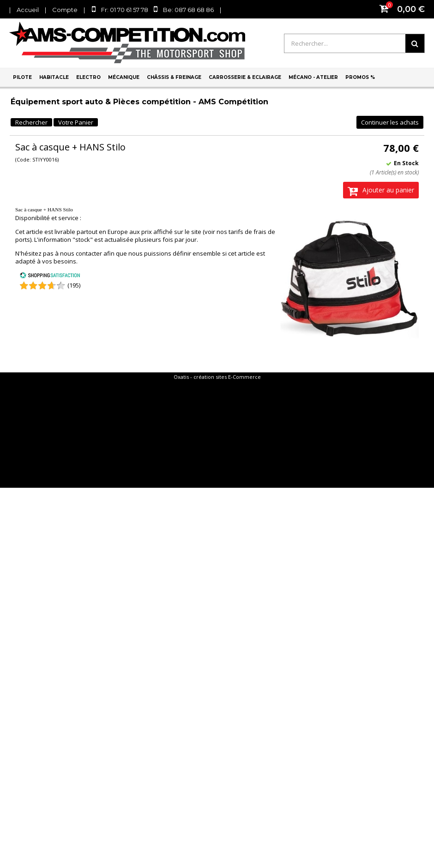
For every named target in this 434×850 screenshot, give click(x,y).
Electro (88, 77)
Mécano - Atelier (313, 77)
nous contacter (81, 253)
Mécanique (123, 77)
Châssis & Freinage (174, 77)
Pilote (22, 77)
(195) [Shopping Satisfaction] (73, 285)
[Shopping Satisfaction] (50, 276)
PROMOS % (360, 77)
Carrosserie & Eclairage (245, 77)
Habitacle (54, 77)
